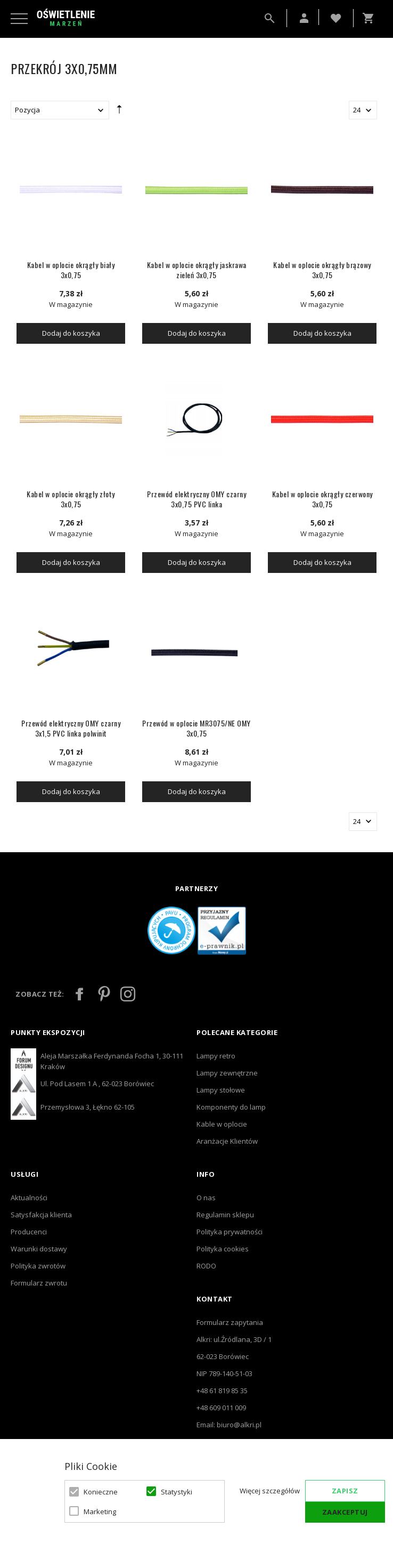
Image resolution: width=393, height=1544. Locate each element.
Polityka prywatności (229, 1231)
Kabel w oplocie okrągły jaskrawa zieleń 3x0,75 (197, 270)
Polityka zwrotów (38, 1266)
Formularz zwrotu (39, 1283)
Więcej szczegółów (270, 1491)
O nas (206, 1197)
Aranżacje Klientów (227, 1141)
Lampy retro (215, 1056)
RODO (206, 1266)
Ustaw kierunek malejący (119, 111)
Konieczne (101, 1492)
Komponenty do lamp (231, 1107)
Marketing (100, 1511)
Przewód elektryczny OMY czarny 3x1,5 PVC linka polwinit (70, 728)
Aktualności (29, 1197)
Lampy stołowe (220, 1090)
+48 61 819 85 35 (222, 1390)
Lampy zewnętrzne (227, 1073)
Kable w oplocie (221, 1124)
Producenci (29, 1231)
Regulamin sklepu (225, 1214)
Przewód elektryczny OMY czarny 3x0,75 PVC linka (196, 499)
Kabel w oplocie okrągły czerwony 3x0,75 (322, 499)
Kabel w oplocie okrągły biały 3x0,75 (71, 270)
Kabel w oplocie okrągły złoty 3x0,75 (71, 499)
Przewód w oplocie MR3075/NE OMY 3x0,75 (196, 728)
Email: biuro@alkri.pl (228, 1424)
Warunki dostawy (39, 1249)
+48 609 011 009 (221, 1407)
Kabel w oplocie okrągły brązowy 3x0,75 (322, 270)
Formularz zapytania (229, 1322)
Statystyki (176, 1492)
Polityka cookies (222, 1249)
